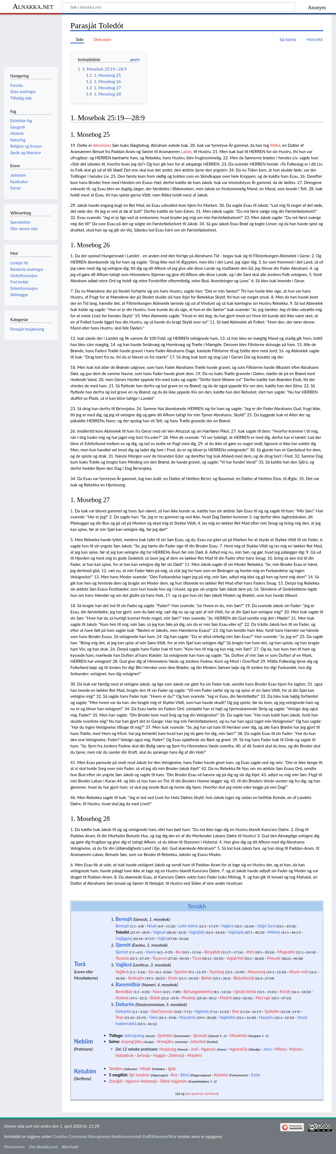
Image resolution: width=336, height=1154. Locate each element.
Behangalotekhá (198, 991)
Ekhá (184, 1074)
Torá (79, 964)
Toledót (122, 932)
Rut (174, 1074)
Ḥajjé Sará (266, 925)
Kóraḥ (285, 991)
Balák (155, 997)
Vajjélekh (227, 1017)
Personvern (14, 1146)
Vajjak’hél (235, 958)
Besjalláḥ (212, 951)
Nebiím (83, 1041)
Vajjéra (227, 925)
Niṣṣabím (187, 1017)
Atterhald (70, 1146)
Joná (267, 1049)
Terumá (122, 958)
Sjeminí (180, 971)
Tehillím (116, 1068)
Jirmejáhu (165, 1041)
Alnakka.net (32, 6)
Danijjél (115, 1081)
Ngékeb (202, 1011)
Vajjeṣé (159, 932)
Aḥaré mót (298, 971)
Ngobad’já (238, 1049)
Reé (235, 1011)
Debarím (125, 1004)
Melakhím (238, 1035)
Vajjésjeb (236, 932)
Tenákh (197, 906)
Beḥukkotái (243, 977)
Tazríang (216, 971)
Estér (255, 1074)
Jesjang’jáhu (132, 1041)
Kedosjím (136, 977)
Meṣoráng (256, 971)
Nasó (157, 991)
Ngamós (208, 1049)
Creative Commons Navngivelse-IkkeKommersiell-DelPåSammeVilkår (114, 1136)
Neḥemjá (149, 1081)
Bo (178, 951)
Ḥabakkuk (125, 1055)
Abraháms (102, 145)
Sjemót (123, 945)
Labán (186, 151)
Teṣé (120, 1017)
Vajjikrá (124, 965)
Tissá (196, 958)
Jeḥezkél (198, 1041)
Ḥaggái (159, 1055)
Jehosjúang (134, 1035)
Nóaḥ (152, 925)
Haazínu (266, 1017)
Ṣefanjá (143, 1055)
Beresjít (124, 919)
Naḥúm (295, 1049)
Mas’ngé (262, 997)
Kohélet (221, 1074)
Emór (173, 977)
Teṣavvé (159, 958)
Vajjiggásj (124, 938)
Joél (194, 1049)
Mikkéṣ (274, 932)
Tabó (153, 1017)
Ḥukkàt (122, 997)
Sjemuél (200, 1035)
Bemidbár (124, 991)
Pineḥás (189, 997)
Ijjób (172, 1068)
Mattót (225, 997)
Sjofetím (271, 1011)
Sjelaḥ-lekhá (245, 991)
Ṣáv (151, 971)
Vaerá (151, 951)
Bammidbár (128, 984)
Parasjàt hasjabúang (27, 329)
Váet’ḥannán (162, 1011)
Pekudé (273, 958)
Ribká (275, 145)
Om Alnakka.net (43, 1146)
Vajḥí (162, 938)
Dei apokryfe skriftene (201, 1094)
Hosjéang (167, 1049)
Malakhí (194, 1055)
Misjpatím (286, 951)
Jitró (250, 951)
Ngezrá (132, 1081)
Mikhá (280, 1049)
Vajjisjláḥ (196, 932)
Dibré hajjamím (173, 1081)
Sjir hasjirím (139, 1074)
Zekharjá (176, 1055)
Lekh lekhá (188, 925)
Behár (206, 977)
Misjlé (145, 1068)
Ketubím (85, 1071)
